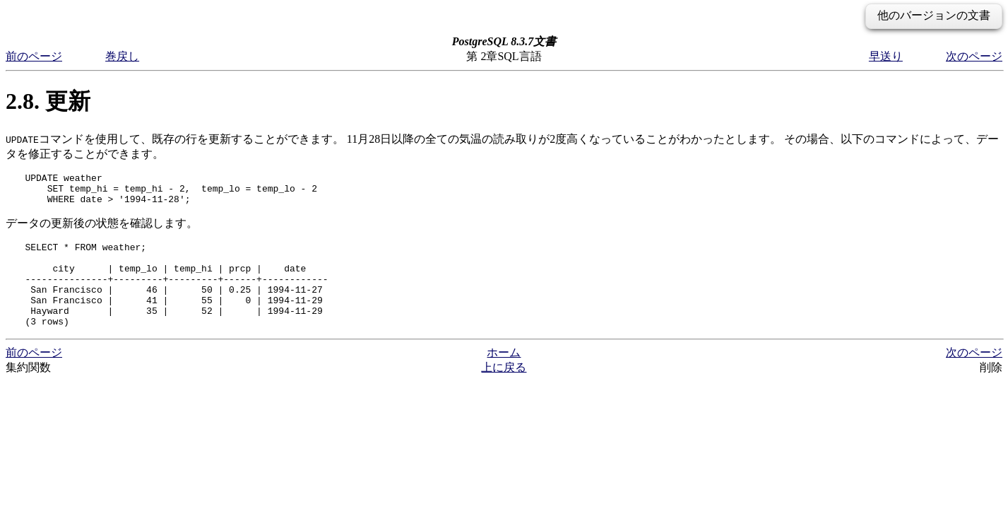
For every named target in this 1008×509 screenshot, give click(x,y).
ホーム (504, 376)
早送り (886, 56)
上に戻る (503, 391)
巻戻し (122, 56)
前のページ (34, 56)
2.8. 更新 (48, 101)
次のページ (974, 56)
